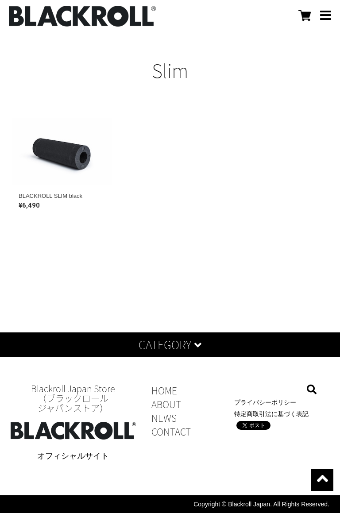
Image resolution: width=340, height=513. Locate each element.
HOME (164, 390)
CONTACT (171, 432)
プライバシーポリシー (265, 402)
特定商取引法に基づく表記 (271, 413)
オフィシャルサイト (73, 455)
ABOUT (166, 404)
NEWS (164, 418)
